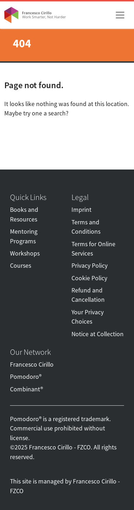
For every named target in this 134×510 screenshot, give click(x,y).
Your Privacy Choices (87, 316)
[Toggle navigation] (120, 15)
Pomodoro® (25, 377)
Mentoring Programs (24, 236)
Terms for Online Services (93, 248)
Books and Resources (24, 214)
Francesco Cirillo (32, 364)
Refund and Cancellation (88, 295)
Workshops (25, 253)
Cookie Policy (89, 278)
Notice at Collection (97, 334)
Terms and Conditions (85, 226)
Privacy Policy (89, 266)
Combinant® (26, 389)
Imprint (81, 210)
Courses (20, 266)
